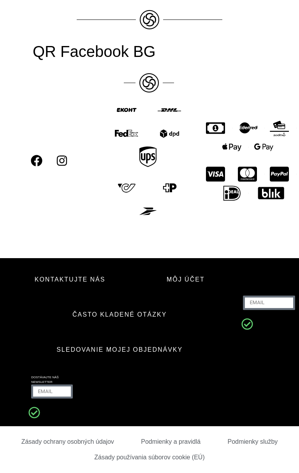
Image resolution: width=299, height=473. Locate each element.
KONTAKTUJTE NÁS (70, 279)
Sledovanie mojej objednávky (119, 349)
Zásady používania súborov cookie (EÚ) (149, 457)
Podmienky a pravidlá (171, 441)
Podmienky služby (252, 441)
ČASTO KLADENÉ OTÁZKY (119, 314)
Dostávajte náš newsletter (45, 380)
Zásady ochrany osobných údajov (67, 441)
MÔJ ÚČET (186, 279)
